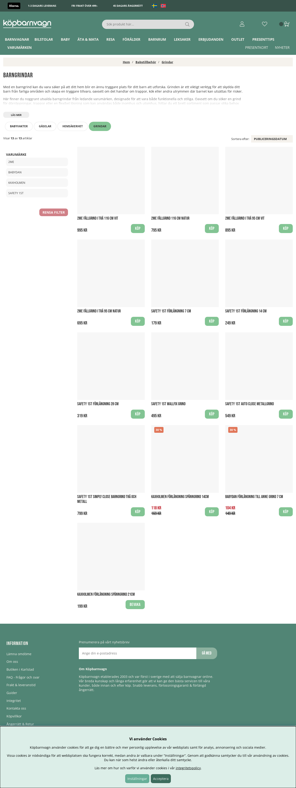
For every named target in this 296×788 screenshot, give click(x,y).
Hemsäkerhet (72, 126)
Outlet (237, 39)
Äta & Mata (88, 39)
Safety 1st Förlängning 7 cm (171, 311)
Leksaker (182, 39)
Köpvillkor (14, 716)
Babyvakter (19, 126)
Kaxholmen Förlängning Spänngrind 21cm (106, 594)
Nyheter (282, 47)
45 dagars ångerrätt (128, 5)
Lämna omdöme (18, 654)
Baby (65, 39)
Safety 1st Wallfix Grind (168, 404)
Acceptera (161, 778)
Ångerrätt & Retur (20, 724)
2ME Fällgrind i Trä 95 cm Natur (99, 311)
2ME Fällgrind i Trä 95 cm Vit (245, 218)
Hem (126, 62)
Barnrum (157, 39)
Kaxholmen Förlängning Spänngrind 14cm (180, 496)
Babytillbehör (146, 62)
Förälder (131, 39)
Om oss (12, 661)
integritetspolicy (188, 768)
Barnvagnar (17, 39)
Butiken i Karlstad (20, 669)
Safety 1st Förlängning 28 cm (98, 404)
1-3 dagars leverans (42, 5)
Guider (11, 693)
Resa (110, 39)
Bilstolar (43, 39)
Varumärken (19, 47)
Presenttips (263, 39)
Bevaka (135, 604)
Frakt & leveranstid (21, 685)
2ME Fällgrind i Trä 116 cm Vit (97, 218)
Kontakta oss (16, 708)
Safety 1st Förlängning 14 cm (246, 311)
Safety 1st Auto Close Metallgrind (249, 404)
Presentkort (256, 47)
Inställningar (137, 778)
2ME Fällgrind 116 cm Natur (170, 218)
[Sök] (148, 24)
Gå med (206, 653)
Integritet (13, 700)
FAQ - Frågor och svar (23, 677)
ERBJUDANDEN (210, 39)
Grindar (167, 62)
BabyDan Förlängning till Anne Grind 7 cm (254, 496)
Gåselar (45, 126)
